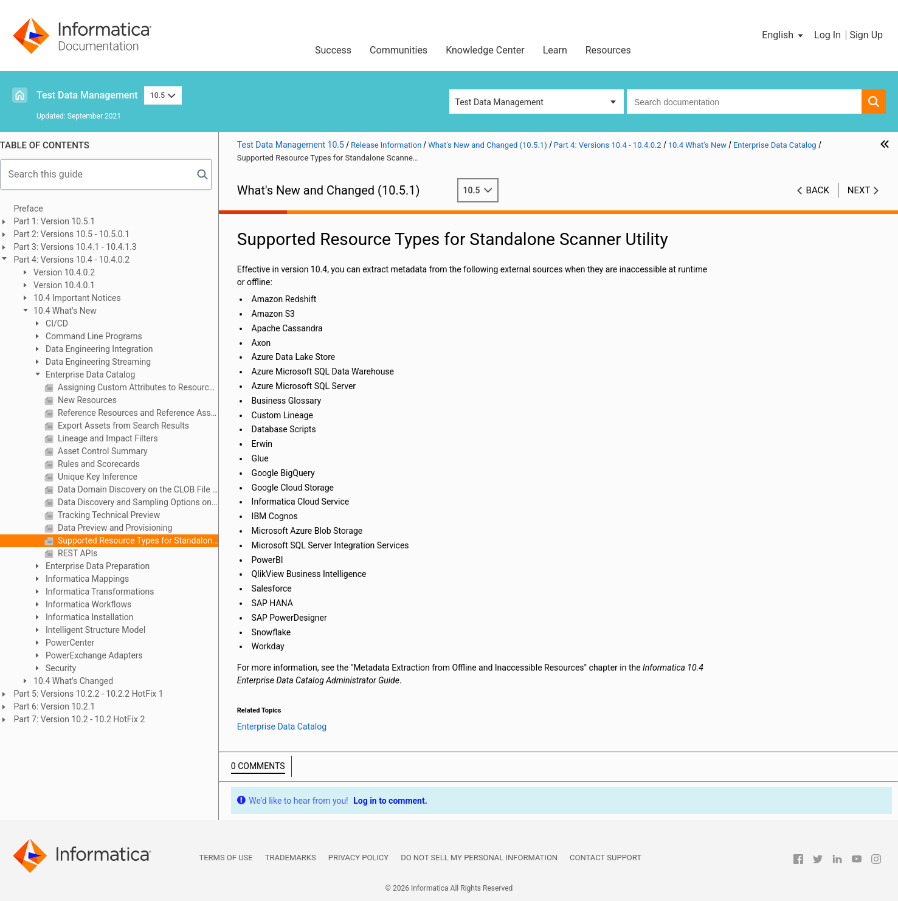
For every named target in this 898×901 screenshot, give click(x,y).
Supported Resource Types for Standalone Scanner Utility (143, 540)
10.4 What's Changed (79, 681)
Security (66, 668)
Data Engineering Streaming (103, 362)
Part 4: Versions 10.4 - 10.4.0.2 (78, 259)
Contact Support (605, 857)
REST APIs (83, 553)
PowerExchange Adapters (99, 655)
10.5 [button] (163, 95)
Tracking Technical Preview (114, 515)
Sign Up (866, 35)
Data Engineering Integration (104, 349)
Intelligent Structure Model (101, 630)
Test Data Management (87, 95)
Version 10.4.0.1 (70, 285)
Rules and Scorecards (104, 464)
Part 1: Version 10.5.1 (61, 221)
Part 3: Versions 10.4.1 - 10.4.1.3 (81, 247)
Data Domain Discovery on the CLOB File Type (143, 489)
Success (333, 50)
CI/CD (62, 323)
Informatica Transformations (105, 591)
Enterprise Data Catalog (96, 374)
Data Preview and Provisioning (120, 528)
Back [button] (817, 190)
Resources (608, 50)
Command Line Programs (99, 336)
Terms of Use (225, 857)
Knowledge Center (485, 50)
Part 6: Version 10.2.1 (61, 706)
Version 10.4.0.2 (70, 272)
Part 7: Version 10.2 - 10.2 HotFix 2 (85, 719)
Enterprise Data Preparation (103, 566)
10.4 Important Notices (82, 298)
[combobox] (744, 101)
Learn (555, 50)
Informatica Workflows (94, 604)
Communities (398, 50)
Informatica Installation (95, 617)
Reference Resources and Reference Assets (143, 413)
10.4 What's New (70, 311)
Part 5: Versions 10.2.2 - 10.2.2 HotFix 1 (95, 694)
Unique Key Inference (102, 477)
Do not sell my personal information (479, 857)
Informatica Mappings (93, 579)
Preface (34, 208)
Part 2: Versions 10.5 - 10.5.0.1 (78, 234)
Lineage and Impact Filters (113, 438)
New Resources (92, 400)
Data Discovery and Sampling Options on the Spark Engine (143, 502)
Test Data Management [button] (499, 102)
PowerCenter (75, 642)
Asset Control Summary (108, 451)
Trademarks (290, 857)
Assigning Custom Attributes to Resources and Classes (143, 387)
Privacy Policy (358, 857)
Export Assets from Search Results (129, 425)
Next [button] (859, 190)
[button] (783, 35)
